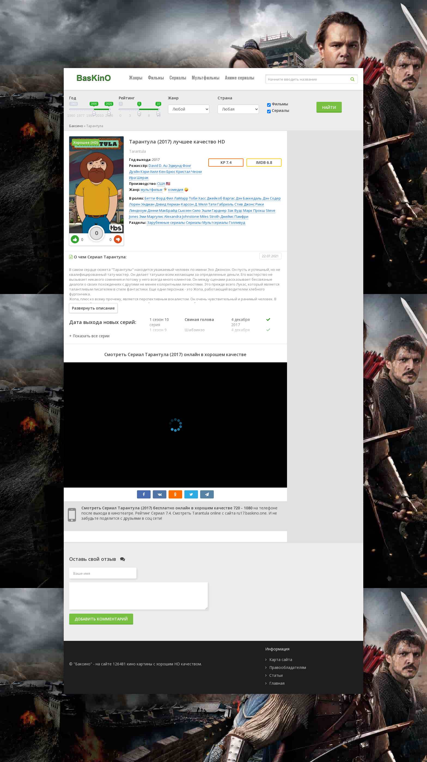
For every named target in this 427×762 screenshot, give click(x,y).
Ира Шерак (139, 177)
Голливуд (237, 222)
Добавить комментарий (101, 619)
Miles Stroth (209, 216)
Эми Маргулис (151, 216)
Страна (225, 97)
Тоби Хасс (197, 198)
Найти (329, 107)
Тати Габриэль (221, 204)
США (161, 183)
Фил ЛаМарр (177, 198)
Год (72, 97)
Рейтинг (127, 97)
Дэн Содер (272, 198)
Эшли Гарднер (214, 210)
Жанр (173, 97)
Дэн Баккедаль (249, 198)
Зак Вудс (234, 210)
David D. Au (158, 165)
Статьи (276, 675)
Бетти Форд (155, 198)
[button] (89, 335)
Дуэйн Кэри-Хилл (143, 171)
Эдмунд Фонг (179, 165)
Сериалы (177, 77)
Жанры (135, 77)
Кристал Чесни (189, 171)
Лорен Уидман (141, 204)
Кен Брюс (167, 171)
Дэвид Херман (167, 204)
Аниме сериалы (239, 77)
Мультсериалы (215, 222)
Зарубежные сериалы (166, 222)
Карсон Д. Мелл (194, 204)
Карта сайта (280, 659)
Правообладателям (287, 667)
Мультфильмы (205, 77)
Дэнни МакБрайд (162, 210)
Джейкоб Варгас (221, 198)
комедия (175, 189)
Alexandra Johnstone (181, 216)
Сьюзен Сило (189, 210)
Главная (277, 683)
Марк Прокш (254, 210)
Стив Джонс (244, 204)
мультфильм (151, 189)
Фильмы (156, 77)
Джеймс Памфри (234, 216)
